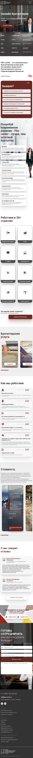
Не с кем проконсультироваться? (13, 99)
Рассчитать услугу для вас (15, 528)
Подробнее (10, 364)
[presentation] (12, 678)
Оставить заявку (7, 25)
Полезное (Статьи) (5, 726)
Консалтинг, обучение (6, 714)
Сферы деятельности (6, 728)
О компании (4, 720)
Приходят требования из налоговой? (13, 104)
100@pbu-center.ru (6, 697)
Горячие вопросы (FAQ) (7, 730)
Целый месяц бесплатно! (7, 737)
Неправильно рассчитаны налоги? (13, 91)
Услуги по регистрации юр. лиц (9, 712)
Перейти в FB (11, 617)
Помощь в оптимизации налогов (9, 739)
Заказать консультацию (20, 316)
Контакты (3, 724)
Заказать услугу (16, 659)
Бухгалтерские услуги (6, 710)
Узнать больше (5, 76)
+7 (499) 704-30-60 (9, 694)
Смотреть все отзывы (16, 597)
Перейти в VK (22, 617)
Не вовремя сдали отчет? (10, 108)
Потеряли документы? (9, 95)
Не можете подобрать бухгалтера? (13, 112)
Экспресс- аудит (5, 741)
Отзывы (3, 722)
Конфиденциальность (6, 732)
